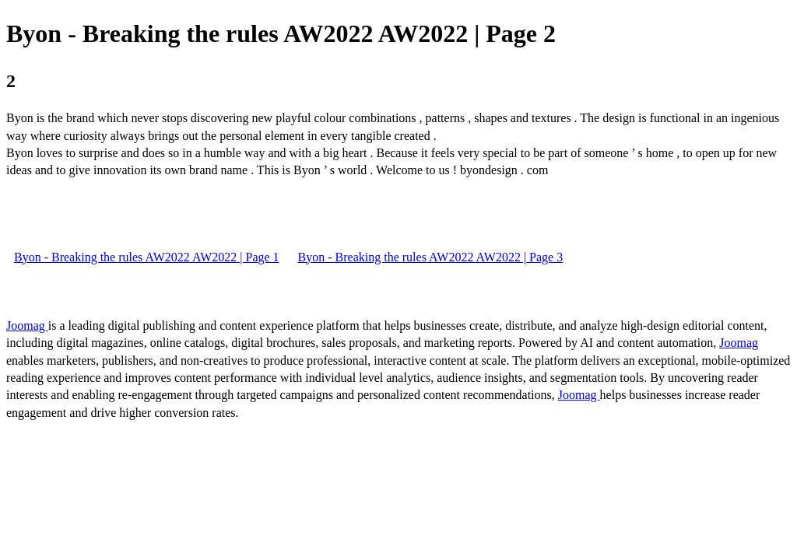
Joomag (27, 325)
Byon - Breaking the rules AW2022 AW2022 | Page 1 (146, 257)
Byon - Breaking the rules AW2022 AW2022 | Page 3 (431, 257)
